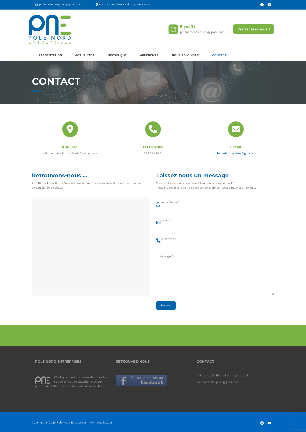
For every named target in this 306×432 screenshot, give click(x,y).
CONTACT (219, 55)
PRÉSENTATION (50, 55)
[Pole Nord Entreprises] (50, 29)
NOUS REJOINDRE (185, 55)
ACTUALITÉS (84, 55)
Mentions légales (101, 422)
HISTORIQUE (117, 55)
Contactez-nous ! (253, 29)
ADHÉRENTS (149, 55)
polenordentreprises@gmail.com (60, 4)
